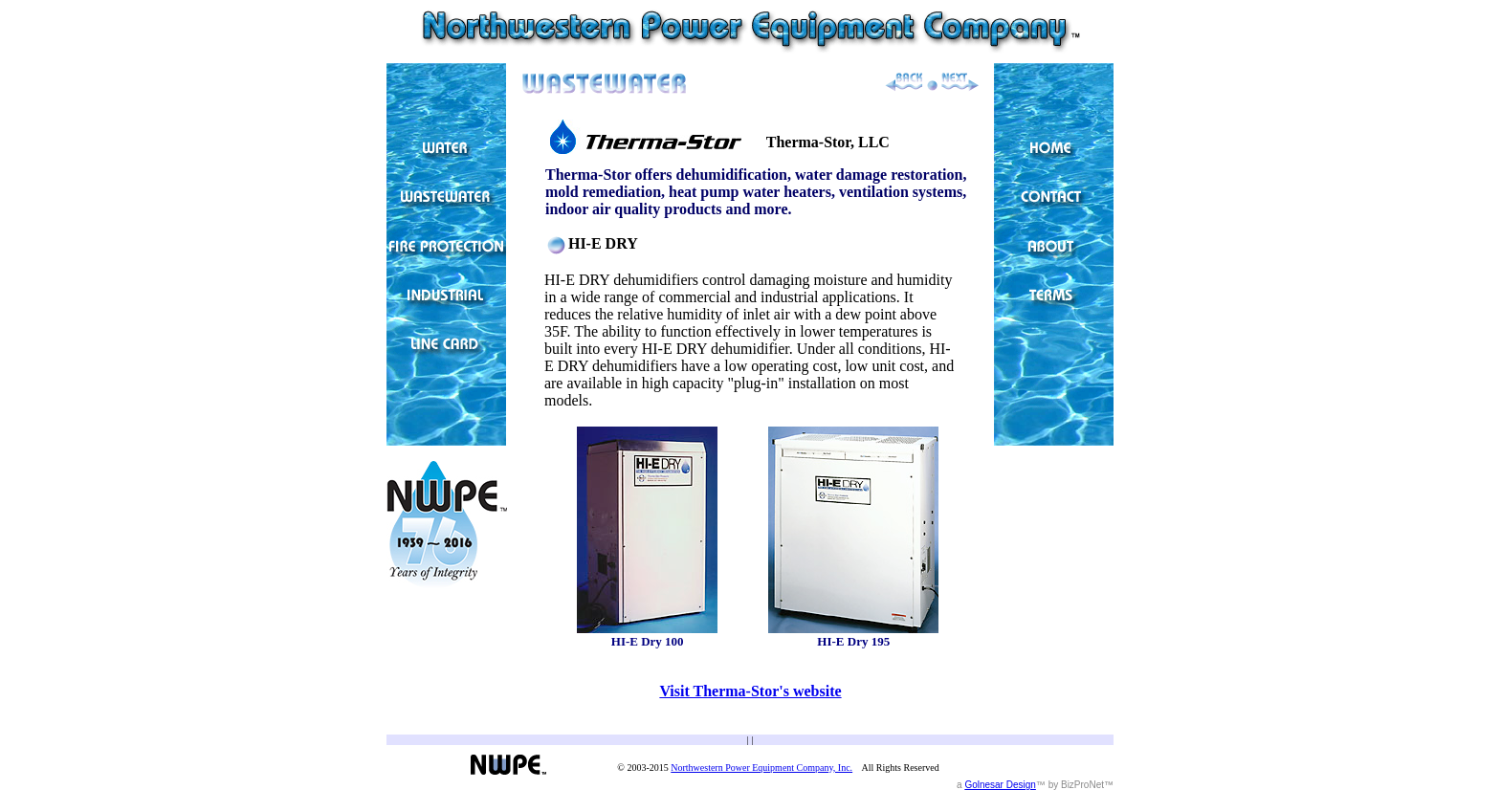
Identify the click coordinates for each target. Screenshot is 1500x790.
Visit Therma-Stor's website (750, 691)
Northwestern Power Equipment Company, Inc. (761, 767)
